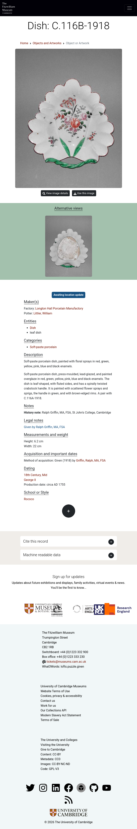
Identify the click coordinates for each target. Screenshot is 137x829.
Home (24, 43)
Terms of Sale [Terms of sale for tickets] (50, 720)
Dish (33, 328)
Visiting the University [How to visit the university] (55, 745)
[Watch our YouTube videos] (107, 787)
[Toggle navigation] (129, 8)
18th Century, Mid (35, 475)
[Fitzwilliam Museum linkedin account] (69, 787)
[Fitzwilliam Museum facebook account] (56, 787)
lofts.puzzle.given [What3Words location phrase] (72, 666)
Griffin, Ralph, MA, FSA (91, 460)
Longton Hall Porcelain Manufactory (59, 308)
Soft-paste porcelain (43, 347)
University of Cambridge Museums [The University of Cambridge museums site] (64, 686)
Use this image (84, 193)
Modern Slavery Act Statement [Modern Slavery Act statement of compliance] (61, 715)
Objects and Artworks (47, 43)
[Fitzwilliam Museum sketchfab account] (81, 787)
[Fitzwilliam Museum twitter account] (30, 787)
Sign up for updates (68, 576)
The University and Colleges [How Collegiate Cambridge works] (59, 740)
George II (30, 480)
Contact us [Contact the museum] (48, 701)
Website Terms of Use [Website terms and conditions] (55, 691)
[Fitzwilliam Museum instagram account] (43, 787)
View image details (55, 193)
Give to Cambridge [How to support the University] (53, 749)
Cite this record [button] (35, 541)
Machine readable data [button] (42, 555)
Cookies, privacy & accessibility (61, 696)
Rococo (29, 499)
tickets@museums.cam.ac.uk (66, 661)
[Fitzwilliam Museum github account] (94, 787)
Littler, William (43, 313)
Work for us (48, 705)
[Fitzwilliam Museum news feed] (69, 799)
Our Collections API (54, 710)
